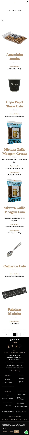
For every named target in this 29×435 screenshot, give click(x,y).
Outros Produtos (8, 402)
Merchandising (21, 403)
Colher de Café (14, 266)
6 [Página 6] (6, 334)
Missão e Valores (8, 382)
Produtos (14, 10)
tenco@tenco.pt (16, 370)
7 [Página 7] (10, 334)
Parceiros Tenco (21, 394)
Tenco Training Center (21, 406)
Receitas (21, 378)
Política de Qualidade (7, 386)
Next (23, 334)
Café (8, 395)
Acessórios (8, 405)
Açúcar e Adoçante (8, 398)
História (8, 379)
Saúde (21, 381)
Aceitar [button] (16, 431)
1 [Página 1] (8, 330)
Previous (4, 330)
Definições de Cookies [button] (7, 431)
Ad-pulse (24, 411)
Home (9, 10)
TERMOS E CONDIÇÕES (14, 416)
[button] (26, 2)
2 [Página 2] (12, 330)
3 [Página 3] (16, 330)
